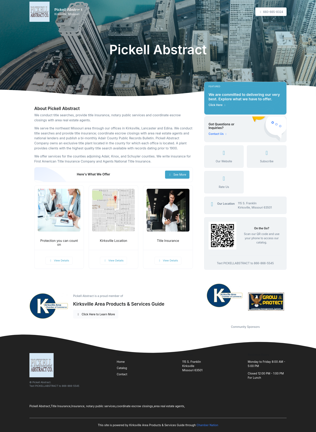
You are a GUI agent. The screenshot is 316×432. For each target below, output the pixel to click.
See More (177, 174)
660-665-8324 (271, 12)
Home (217, 12)
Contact (246, 12)
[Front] (40, 12)
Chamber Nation (207, 425)
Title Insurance (168, 241)
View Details (59, 260)
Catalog (122, 368)
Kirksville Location (113, 241)
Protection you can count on (59, 242)
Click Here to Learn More (96, 314)
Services (231, 12)
